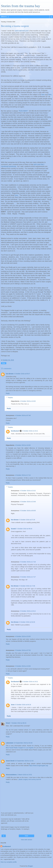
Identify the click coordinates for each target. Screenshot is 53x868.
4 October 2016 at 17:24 (23, 475)
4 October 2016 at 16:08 (22, 445)
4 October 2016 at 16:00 (28, 401)
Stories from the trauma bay (20, 6)
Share (3, 363)
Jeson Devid (10, 761)
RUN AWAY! (23, 111)
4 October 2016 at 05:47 (22, 373)
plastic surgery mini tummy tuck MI (30, 779)
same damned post (21, 31)
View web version (26, 839)
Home (26, 836)
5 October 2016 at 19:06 (23, 666)
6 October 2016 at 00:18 (23, 704)
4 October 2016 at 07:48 (23, 415)
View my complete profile (9, 862)
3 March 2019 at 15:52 (24, 774)
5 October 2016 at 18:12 (28, 611)
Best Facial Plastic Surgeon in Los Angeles (20, 747)
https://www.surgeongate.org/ (38, 765)
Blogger (30, 866)
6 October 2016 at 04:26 (27, 622)
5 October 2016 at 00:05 (28, 510)
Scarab (13, 528)
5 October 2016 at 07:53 (23, 650)
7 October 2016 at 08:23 (18, 723)
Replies (10, 397)
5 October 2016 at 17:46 (27, 586)
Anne (13, 704)
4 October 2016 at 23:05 (23, 636)
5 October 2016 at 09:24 (24, 528)
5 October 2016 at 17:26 (28, 562)
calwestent (9, 743)
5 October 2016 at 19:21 (30, 431)
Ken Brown (10, 373)
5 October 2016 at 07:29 (27, 519)
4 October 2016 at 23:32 (28, 490)
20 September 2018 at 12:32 (24, 761)
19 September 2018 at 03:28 (23, 743)
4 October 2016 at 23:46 (28, 501)
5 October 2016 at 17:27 (28, 577)
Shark (8, 723)
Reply (8, 393)
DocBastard (15, 431)
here (43, 94)
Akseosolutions (11, 774)
